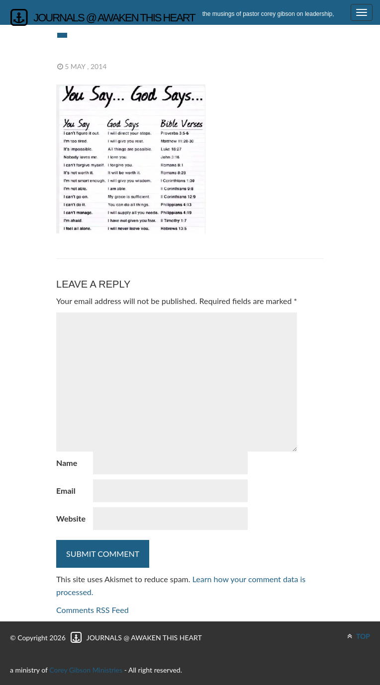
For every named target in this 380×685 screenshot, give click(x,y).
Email (66, 490)
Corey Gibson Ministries (85, 670)
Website (71, 518)
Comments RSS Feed (92, 609)
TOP (358, 636)
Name (66, 462)
